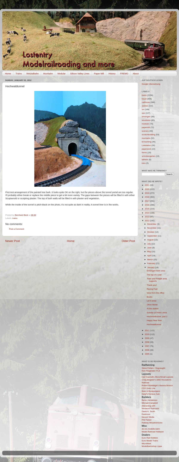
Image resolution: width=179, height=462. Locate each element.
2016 (147, 205)
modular (145, 124)
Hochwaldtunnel (154, 324)
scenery (145, 131)
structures (146, 120)
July (149, 244)
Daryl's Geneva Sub (151, 394)
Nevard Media (148, 417)
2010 (147, 334)
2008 (147, 342)
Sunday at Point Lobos (157, 312)
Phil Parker (147, 420)
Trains (19, 73)
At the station (153, 308)
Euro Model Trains (150, 441)
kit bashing (146, 142)
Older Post (128, 241)
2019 (147, 193)
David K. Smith (148, 411)
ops (143, 113)
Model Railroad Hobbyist (153, 432)
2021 (147, 185)
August (150, 240)
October (151, 232)
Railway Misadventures (152, 423)
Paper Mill (99, 73)
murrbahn (146, 138)
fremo (144, 152)
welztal (145, 106)
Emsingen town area (156, 271)
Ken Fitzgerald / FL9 (151, 371)
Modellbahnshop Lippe (152, 446)
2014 (147, 213)
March (150, 259)
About (136, 73)
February (151, 263)
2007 (147, 346)
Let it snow (151, 301)
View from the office (155, 293)
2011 (147, 330)
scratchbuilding (148, 134)
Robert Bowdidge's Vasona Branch (157, 385)
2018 (147, 197)
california (146, 102)
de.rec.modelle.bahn (151, 429)
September (152, 236)
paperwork (146, 149)
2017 (147, 201)
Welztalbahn (32, 73)
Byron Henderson (149, 400)
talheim (145, 159)
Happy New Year (154, 320)
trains (14, 218)
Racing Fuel (152, 289)
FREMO (124, 73)
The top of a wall (154, 275)
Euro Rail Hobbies (150, 438)
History (111, 73)
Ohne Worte (152, 305)
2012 (147, 220)
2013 (147, 217)
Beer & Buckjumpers (151, 391)
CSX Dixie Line (148, 388)
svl (143, 109)
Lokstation (146, 145)
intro (144, 163)
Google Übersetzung (151, 84)
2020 (147, 189)
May (149, 251)
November (152, 228)
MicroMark (146, 443)
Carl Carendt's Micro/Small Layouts (157, 377)
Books (149, 297)
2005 (147, 354)
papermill (146, 127)
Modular (61, 73)
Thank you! (152, 285)
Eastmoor (146, 414)
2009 (147, 338)
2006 (147, 350)
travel (144, 99)
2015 (147, 209)
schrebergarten (148, 156)
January (151, 267)
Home (8, 73)
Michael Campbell (150, 403)
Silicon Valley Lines (79, 73)
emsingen (146, 117)
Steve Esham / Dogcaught (153, 368)
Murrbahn (48, 73)
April (149, 255)
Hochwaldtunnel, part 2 (157, 316)
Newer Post (12, 241)
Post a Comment (16, 229)
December (152, 224)
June (149, 248)
